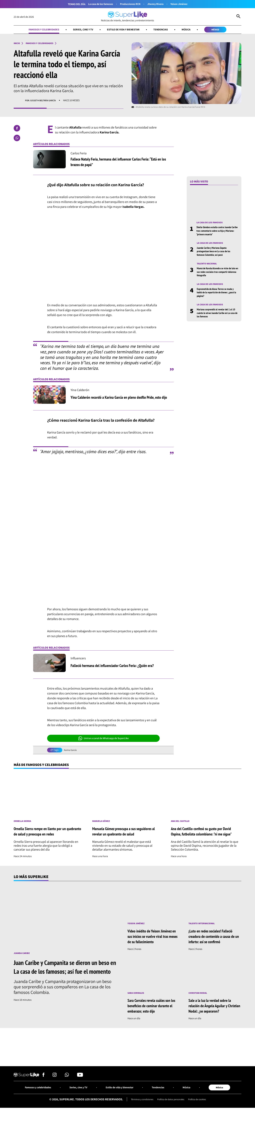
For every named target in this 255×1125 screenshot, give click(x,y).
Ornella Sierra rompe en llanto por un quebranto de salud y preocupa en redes (46, 835)
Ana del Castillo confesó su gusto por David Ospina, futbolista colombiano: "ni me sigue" (206, 836)
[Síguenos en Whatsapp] (67, 1085)
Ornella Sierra (23, 824)
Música (191, 30)
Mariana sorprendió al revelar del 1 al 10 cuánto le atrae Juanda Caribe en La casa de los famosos (217, 315)
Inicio (17, 44)
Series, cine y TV (80, 30)
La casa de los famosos (96, 4)
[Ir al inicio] (127, 16)
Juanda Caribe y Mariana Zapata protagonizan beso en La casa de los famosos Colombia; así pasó (215, 253)
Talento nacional (208, 265)
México (222, 30)
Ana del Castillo (181, 823)
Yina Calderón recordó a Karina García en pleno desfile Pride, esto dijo (120, 398)
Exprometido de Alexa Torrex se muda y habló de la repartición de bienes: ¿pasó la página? (217, 294)
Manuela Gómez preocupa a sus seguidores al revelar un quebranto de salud (126, 835)
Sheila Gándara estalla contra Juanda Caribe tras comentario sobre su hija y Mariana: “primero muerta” (215, 232)
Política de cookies (200, 1109)
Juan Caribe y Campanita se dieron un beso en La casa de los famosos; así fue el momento (64, 978)
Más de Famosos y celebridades (45, 766)
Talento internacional (203, 931)
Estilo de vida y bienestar (123, 30)
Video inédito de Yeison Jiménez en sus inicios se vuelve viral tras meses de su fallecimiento (154, 944)
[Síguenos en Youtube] (80, 1085)
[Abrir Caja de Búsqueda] (238, 16)
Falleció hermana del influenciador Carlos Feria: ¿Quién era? (119, 666)
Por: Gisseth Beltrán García (42, 101)
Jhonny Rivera (157, 4)
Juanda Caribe (23, 960)
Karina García (71, 751)
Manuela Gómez (102, 824)
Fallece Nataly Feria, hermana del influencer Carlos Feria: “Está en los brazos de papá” (122, 162)
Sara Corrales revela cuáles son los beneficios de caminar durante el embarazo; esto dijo (153, 1013)
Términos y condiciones (139, 1109)
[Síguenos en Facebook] (43, 1085)
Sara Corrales (137, 1000)
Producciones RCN (129, 4)
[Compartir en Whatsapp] (17, 139)
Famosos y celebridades (38, 30)
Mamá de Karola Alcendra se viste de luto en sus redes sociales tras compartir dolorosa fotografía (217, 274)
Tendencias (164, 30)
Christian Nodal (199, 1000)
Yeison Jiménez (183, 4)
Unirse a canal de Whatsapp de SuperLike (103, 739)
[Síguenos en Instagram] (55, 1085)
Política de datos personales (171, 1109)
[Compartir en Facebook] (17, 129)
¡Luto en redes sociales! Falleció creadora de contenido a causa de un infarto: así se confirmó (214, 944)
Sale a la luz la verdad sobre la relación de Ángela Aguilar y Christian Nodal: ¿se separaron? (214, 1013)
